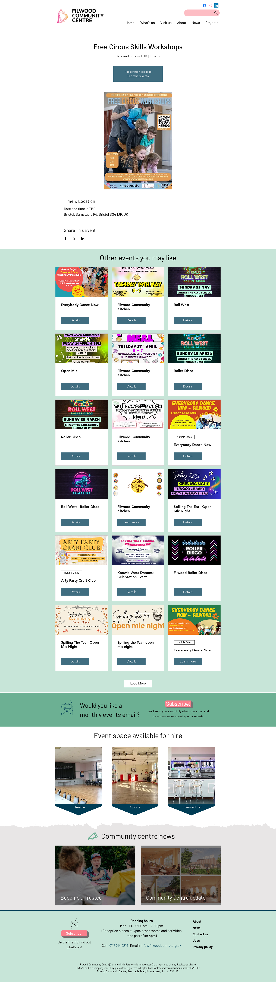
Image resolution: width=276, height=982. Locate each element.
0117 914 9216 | (119, 945)
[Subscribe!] (178, 703)
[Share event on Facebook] (65, 238)
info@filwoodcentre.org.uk (161, 945)
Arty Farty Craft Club (78, 580)
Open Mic (69, 371)
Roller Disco (183, 371)
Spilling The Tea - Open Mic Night (192, 509)
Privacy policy (203, 947)
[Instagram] (210, 5)
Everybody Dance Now (80, 305)
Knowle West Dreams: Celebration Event (135, 575)
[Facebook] (204, 5)
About (197, 921)
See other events (138, 75)
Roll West (181, 305)
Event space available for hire (138, 735)
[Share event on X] (74, 238)
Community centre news (138, 836)
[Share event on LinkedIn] (82, 238)
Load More (138, 683)
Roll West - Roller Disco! (81, 507)
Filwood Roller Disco (190, 573)
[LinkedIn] (216, 5)
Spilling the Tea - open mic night (135, 644)
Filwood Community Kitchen (133, 307)
